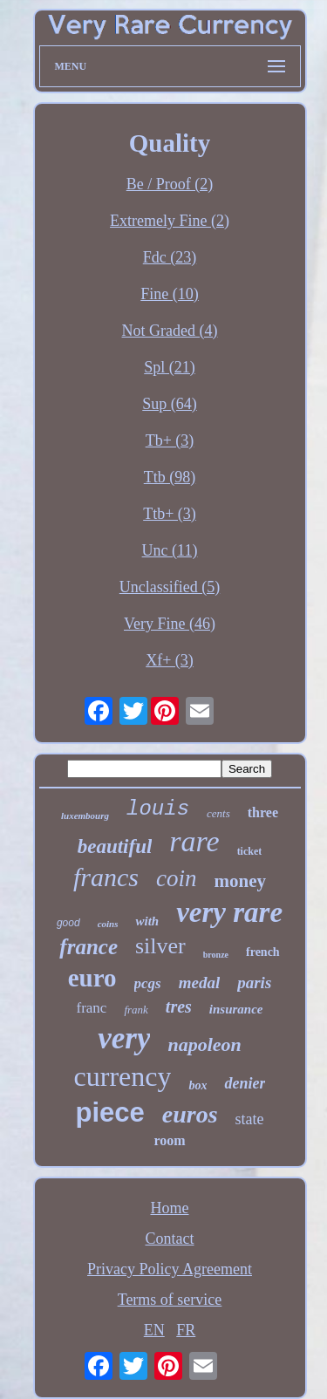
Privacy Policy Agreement (169, 1269)
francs (106, 877)
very (124, 1038)
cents (218, 813)
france (88, 947)
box (197, 1085)
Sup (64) (169, 404)
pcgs (147, 983)
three (263, 812)
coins (108, 923)
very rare (229, 912)
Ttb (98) (169, 477)
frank (135, 1009)
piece (109, 1112)
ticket (249, 851)
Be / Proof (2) (169, 184)
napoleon (204, 1044)
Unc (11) (170, 550)
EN (154, 1330)
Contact (170, 1238)
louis (157, 809)
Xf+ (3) (170, 660)
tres (179, 1006)
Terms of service (170, 1299)
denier (244, 1083)
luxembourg (85, 815)
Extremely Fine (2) (169, 220)
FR (185, 1330)
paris (254, 982)
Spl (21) (169, 367)
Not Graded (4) (170, 330)
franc (91, 1008)
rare (194, 841)
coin (176, 878)
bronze (215, 954)
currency (123, 1076)
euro (92, 978)
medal (200, 982)
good (68, 923)
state (249, 1119)
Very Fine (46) (169, 623)
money (241, 880)
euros (190, 1114)
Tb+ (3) (170, 440)
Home (170, 1208)
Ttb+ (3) (169, 513)
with (147, 921)
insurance (236, 1009)
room (169, 1140)
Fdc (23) (170, 257)
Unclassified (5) (169, 587)
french (263, 952)
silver (160, 946)
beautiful (115, 846)
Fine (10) (169, 294)
